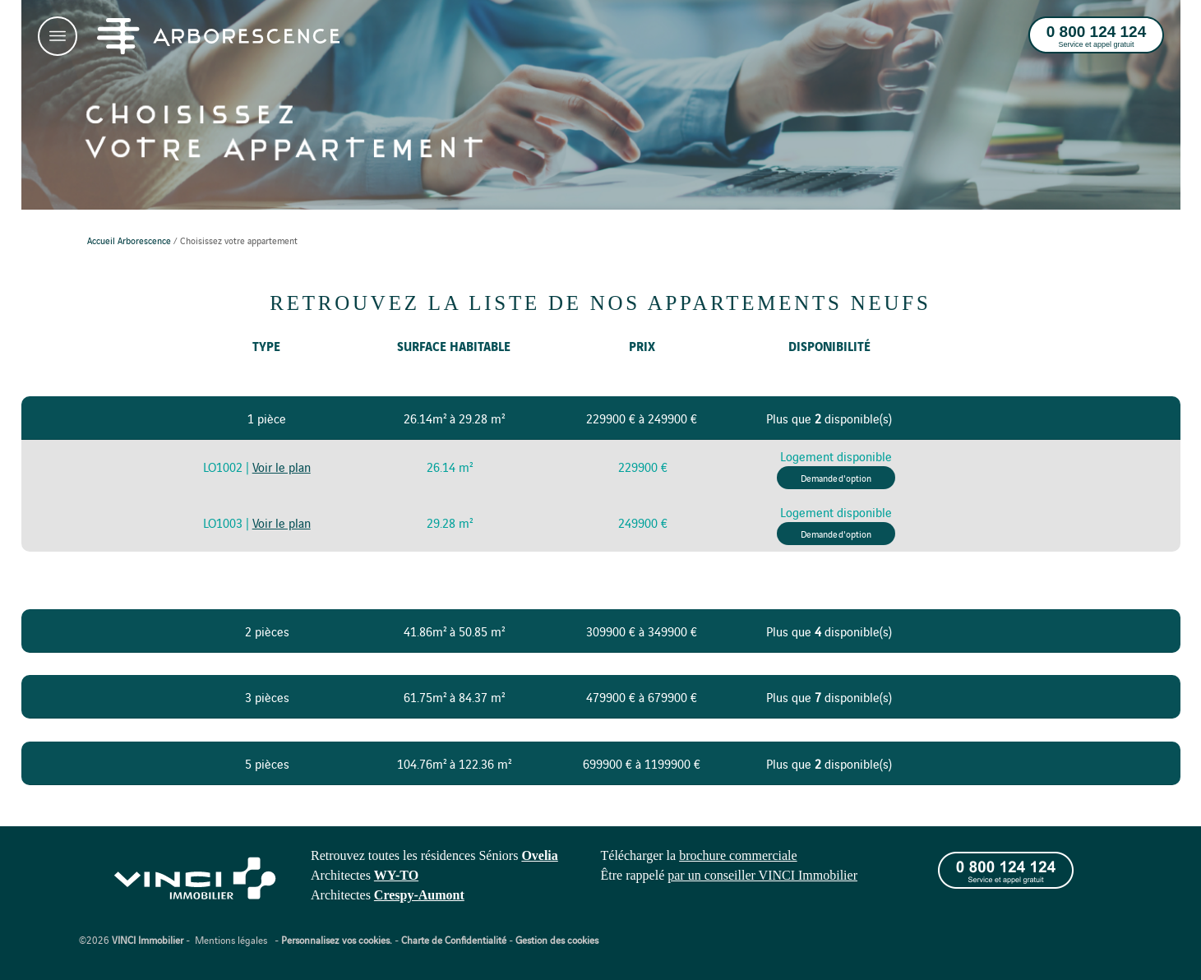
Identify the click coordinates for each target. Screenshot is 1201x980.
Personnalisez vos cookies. (336, 939)
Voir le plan (281, 466)
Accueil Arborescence (129, 240)
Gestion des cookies (556, 939)
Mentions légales (231, 939)
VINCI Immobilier (147, 939)
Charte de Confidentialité (453, 939)
